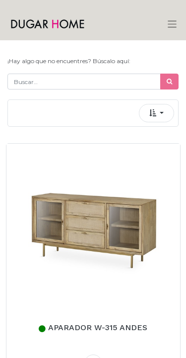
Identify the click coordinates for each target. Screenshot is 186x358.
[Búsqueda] (169, 82)
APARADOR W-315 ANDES (97, 327)
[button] (156, 113)
